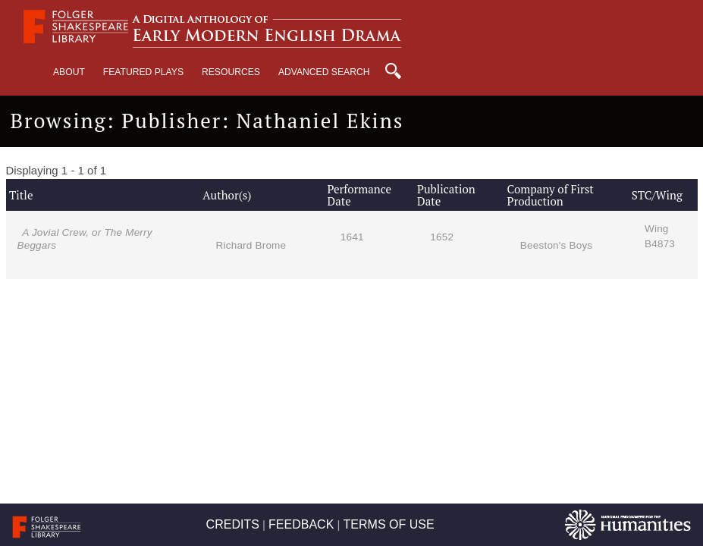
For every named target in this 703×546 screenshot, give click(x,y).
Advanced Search (324, 72)
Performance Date (359, 195)
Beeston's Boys (556, 245)
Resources (231, 72)
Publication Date (446, 195)
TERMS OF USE (389, 524)
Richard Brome (251, 245)
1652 (441, 237)
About (69, 72)
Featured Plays (143, 72)
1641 (352, 237)
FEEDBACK (301, 524)
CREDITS (232, 524)
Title (21, 194)
